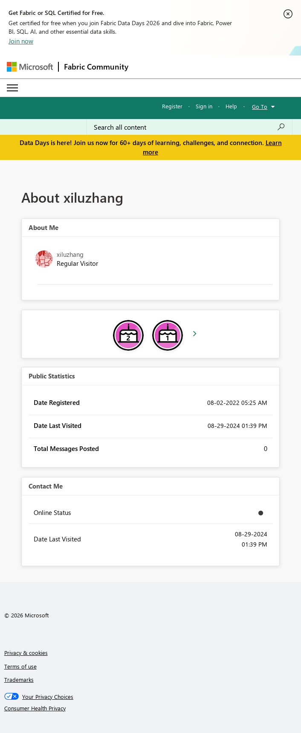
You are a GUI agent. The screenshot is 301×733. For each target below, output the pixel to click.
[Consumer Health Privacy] (150, 708)
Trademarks (19, 679)
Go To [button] (259, 106)
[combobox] (189, 127)
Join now (21, 41)
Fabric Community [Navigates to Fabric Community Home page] (96, 66)
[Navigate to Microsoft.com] (30, 67)
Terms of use (20, 666)
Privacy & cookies (26, 652)
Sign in (204, 106)
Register (172, 106)
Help (231, 106)
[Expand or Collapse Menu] (12, 88)
